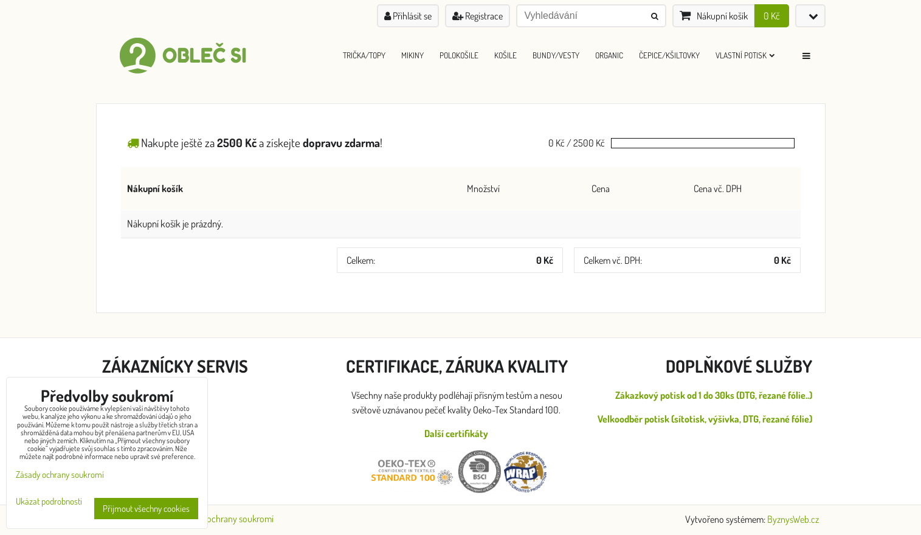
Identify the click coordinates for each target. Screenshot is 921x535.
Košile (505, 55)
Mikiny (412, 55)
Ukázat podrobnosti (49, 502)
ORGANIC (609, 55)
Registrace (477, 16)
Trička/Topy (364, 55)
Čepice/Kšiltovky (669, 55)
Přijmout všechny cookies (146, 508)
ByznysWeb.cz (793, 519)
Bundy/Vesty (556, 55)
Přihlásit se (408, 16)
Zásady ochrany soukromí (226, 519)
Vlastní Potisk (745, 55)
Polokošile (459, 55)
